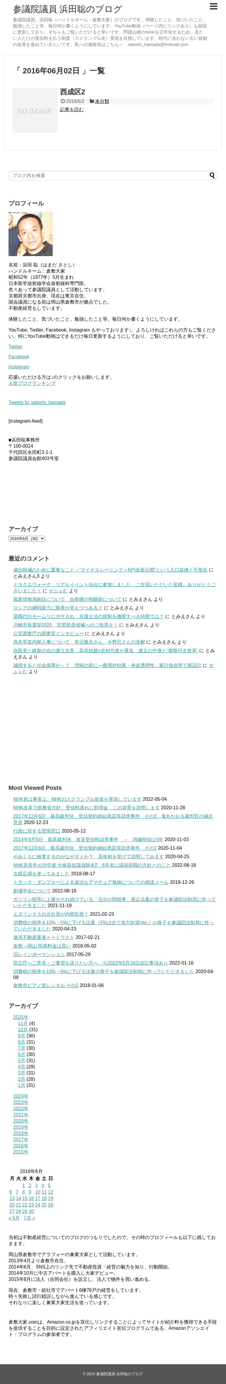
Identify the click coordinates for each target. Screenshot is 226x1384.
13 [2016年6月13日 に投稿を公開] (12, 1198)
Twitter (15, 346)
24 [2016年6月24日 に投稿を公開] (37, 1204)
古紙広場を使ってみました (41, 873)
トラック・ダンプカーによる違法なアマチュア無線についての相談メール (91, 882)
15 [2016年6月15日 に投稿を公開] (25, 1198)
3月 (21, 1072)
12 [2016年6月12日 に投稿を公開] (50, 1191)
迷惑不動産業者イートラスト (43, 937)
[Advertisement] (113, 729)
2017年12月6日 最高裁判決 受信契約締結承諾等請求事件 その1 (85, 848)
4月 (21, 1066)
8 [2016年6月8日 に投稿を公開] (23, 1191)
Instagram (19, 366)
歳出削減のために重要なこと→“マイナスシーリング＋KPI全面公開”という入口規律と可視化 (110, 569)
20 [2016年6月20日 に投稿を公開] (12, 1204)
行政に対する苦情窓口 (36, 830)
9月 (21, 1035)
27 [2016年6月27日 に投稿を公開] (12, 1211)
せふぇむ (58, 590)
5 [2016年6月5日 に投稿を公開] (49, 1185)
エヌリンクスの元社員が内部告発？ (51, 914)
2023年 (21, 1102)
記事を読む (72, 109)
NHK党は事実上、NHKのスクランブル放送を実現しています (77, 799)
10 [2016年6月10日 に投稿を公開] (37, 1191)
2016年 (21, 1145)
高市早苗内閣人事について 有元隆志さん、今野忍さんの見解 (79, 642)
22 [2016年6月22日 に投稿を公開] (25, 1204)
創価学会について (32, 890)
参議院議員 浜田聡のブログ (67, 9)
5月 (21, 1060)
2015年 (21, 1151)
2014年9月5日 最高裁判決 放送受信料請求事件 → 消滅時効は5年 (88, 839)
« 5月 (14, 1217)
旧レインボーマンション (39, 954)
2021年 (21, 1114)
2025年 (21, 1017)
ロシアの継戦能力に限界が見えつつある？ (58, 607)
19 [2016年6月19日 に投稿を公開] (50, 1198)
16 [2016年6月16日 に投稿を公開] (31, 1198)
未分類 (102, 101)
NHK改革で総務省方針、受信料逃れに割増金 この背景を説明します (86, 807)
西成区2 (72, 92)
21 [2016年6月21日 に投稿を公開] (18, 1204)
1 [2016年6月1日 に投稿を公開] (23, 1185)
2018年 (21, 1133)
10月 (23, 1029)
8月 (21, 1041)
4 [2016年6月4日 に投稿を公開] (42, 1185)
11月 (23, 1023)
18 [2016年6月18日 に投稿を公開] (44, 1198)
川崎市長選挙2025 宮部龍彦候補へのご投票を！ (65, 624)
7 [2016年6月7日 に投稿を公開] (17, 1191)
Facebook (19, 356)
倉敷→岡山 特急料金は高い (42, 945)
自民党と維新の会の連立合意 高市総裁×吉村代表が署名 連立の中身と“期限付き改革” (105, 650)
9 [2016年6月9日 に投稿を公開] (30, 1191)
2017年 (21, 1139)
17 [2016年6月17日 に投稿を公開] (37, 1198)
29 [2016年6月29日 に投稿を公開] (25, 1211)
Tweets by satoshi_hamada (37, 402)
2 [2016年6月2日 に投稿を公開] (30, 1185)
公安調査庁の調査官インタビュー (48, 633)
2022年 (21, 1108)
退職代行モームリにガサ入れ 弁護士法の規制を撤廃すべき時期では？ (88, 616)
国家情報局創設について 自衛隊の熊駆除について (67, 599)
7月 (21, 1048)
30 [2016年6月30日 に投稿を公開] (31, 1211)
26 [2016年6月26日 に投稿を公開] (50, 1204)
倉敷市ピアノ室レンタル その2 (45, 985)
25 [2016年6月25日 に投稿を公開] (44, 1204)
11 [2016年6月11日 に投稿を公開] (44, 1191)
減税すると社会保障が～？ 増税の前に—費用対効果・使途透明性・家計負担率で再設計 (107, 665)
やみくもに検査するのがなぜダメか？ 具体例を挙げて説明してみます (88, 856)
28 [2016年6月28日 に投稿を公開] (18, 1211)
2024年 (21, 1096)
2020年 (21, 1120)
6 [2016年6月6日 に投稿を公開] (10, 1191)
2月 (21, 1079)
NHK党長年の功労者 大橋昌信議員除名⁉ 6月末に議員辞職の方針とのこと (92, 865)
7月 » (29, 1217)
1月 (21, 1085)
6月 (21, 1054)
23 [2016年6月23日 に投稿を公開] (31, 1204)
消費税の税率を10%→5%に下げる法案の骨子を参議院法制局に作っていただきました (103, 971)
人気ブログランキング (32, 383)
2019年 (21, 1127)
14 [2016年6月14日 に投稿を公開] (18, 1198)
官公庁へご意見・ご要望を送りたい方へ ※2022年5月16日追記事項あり (90, 962)
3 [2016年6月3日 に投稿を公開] (36, 1185)
